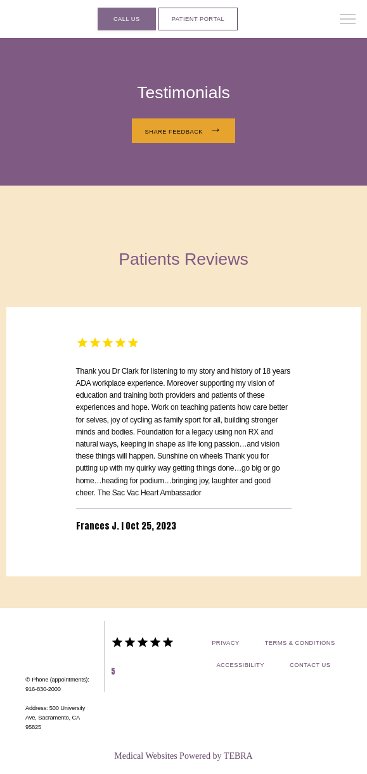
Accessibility (240, 665)
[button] (348, 20)
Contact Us (310, 665)
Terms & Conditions (300, 643)
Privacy (226, 643)
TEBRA (238, 756)
